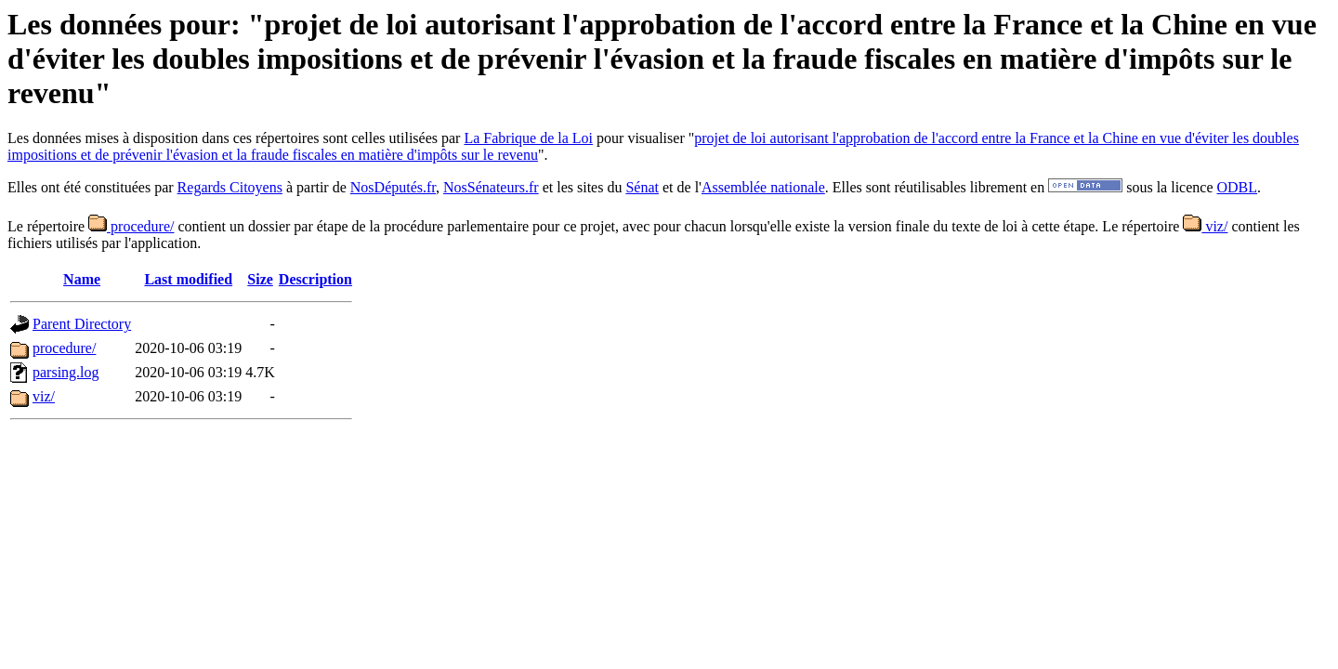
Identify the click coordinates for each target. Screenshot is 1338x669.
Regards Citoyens (229, 187)
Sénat (642, 187)
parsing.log (66, 372)
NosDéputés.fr (393, 187)
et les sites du (582, 187)
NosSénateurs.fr (491, 187)
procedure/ (131, 226)
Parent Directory (82, 324)
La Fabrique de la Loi (528, 138)
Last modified (188, 279)
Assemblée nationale (763, 187)
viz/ (1205, 226)
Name (81, 279)
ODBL (1237, 187)
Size (260, 279)
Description (315, 279)
